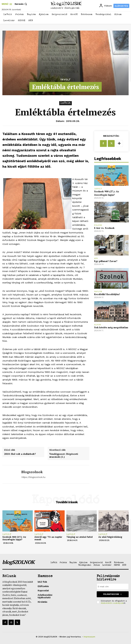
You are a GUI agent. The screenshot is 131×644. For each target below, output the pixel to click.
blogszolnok (32, 472)
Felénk (98, 225)
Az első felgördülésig (110, 537)
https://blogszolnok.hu (33, 477)
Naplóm (98, 292)
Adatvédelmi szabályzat (112, 603)
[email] (113, 586)
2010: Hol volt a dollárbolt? (20, 454)
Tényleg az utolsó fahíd (79, 537)
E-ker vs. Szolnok (104, 228)
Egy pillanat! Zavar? (105, 261)
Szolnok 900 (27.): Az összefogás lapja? (106, 193)
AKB (96, 258)
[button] (21, 4)
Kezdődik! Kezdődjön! (107, 294)
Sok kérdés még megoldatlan (111, 327)
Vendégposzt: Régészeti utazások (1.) (63, 455)
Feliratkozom (112, 594)
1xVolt (65, 79)
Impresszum (89, 637)
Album (97, 325)
